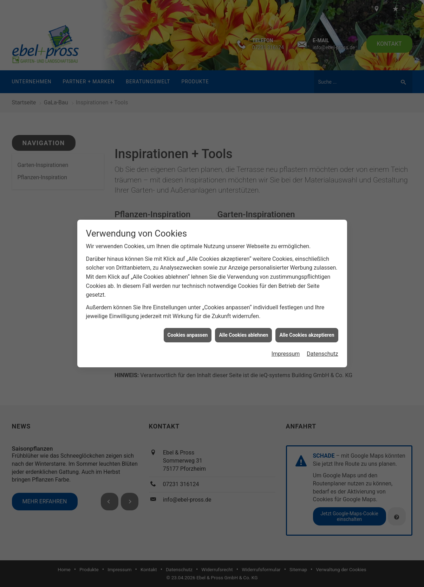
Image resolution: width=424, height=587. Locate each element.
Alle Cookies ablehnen (243, 326)
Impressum (286, 344)
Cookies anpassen (188, 326)
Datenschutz (322, 344)
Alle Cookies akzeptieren (306, 326)
